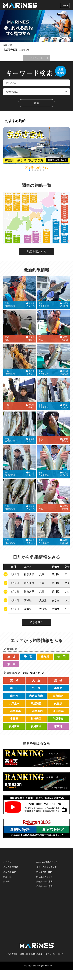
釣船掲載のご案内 (44, 881)
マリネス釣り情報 (29, 966)
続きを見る (36, 622)
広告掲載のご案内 (44, 886)
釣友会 (6, 881)
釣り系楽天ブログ (44, 877)
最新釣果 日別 (9, 872)
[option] (36, 26)
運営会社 (24, 954)
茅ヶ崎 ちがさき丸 (36, 167)
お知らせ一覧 (36, 58)
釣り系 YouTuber (44, 872)
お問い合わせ (37, 954)
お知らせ (7, 862)
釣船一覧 (7, 877)
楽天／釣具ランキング (46, 867)
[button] (66, 148)
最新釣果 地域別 (10, 867)
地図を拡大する (36, 251)
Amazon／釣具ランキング (48, 862)
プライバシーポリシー (55, 954)
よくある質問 (11, 954)
